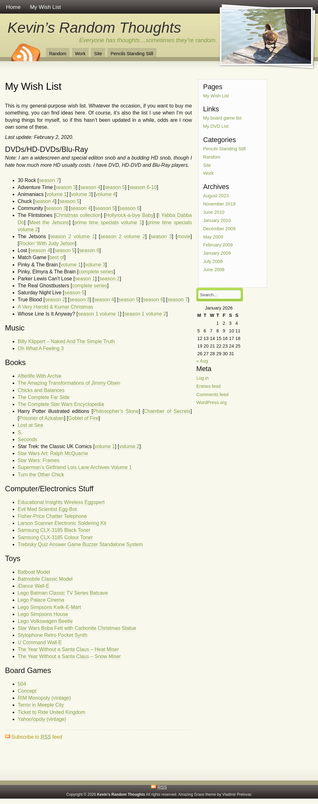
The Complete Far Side (44, 397)
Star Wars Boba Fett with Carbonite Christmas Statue (77, 628)
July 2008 (213, 261)
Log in (202, 378)
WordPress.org (211, 402)
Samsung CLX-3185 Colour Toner (55, 537)
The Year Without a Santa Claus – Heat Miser (68, 649)
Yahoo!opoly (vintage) (42, 719)
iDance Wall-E (33, 586)
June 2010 (213, 212)
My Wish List (45, 7)
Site (98, 53)
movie (183, 236)
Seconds (27, 439)
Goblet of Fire (83, 418)
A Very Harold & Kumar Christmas (55, 307)
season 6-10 (143, 187)
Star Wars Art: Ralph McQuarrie (53, 453)
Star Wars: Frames (39, 460)
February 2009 (218, 244)
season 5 (115, 187)
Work (80, 53)
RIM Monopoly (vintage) (44, 698)
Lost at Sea (30, 425)
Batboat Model (34, 572)
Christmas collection (78, 215)
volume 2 (129, 446)
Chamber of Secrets (167, 411)
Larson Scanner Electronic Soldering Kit (62, 523)
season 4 (90, 187)
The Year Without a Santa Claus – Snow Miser (69, 656)
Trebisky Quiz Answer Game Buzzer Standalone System (80, 544)
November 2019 (219, 203)
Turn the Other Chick (41, 474)
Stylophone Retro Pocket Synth (52, 635)
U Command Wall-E (40, 642)
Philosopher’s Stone (116, 411)
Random (57, 53)
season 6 (129, 208)
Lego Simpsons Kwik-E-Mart (49, 607)
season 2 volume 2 (122, 236)
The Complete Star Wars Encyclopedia (61, 404)
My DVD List (215, 126)
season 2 (109, 278)
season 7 (49, 180)
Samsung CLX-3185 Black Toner (54, 530)
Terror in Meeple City (41, 705)
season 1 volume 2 (145, 314)
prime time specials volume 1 (108, 222)
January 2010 (217, 220)
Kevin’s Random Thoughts (94, 27)
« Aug (202, 360)
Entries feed (208, 386)
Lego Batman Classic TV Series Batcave (63, 593)
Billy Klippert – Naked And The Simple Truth (66, 341)
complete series (96, 271)
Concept (27, 691)
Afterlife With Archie (39, 376)
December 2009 (219, 228)
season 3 (65, 187)
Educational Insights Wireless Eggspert (61, 502)
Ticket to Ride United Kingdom (51, 712)
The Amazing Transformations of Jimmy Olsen (69, 383)
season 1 (85, 278)
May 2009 (213, 236)
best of (56, 257)
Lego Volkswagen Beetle (45, 621)
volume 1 (56, 194)
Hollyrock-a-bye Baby (129, 215)
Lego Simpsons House (43, 614)
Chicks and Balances (41, 390)
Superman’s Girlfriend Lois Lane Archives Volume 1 (75, 467)
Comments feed (212, 394)
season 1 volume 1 (99, 314)
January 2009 (217, 253)
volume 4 (105, 194)
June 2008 (213, 269)
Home (13, 7)
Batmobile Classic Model (45, 579)
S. (20, 432)
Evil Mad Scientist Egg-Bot (47, 509)
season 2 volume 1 (72, 236)
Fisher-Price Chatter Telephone (52, 516)
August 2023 (216, 195)
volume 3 (81, 194)
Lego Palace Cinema (41, 600)
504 (22, 684)
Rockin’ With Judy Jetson (47, 243)
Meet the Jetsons (49, 222)
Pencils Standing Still (132, 53)
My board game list (222, 118)
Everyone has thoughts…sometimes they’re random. (148, 40)
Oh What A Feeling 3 (41, 348)
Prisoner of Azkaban (41, 418)
